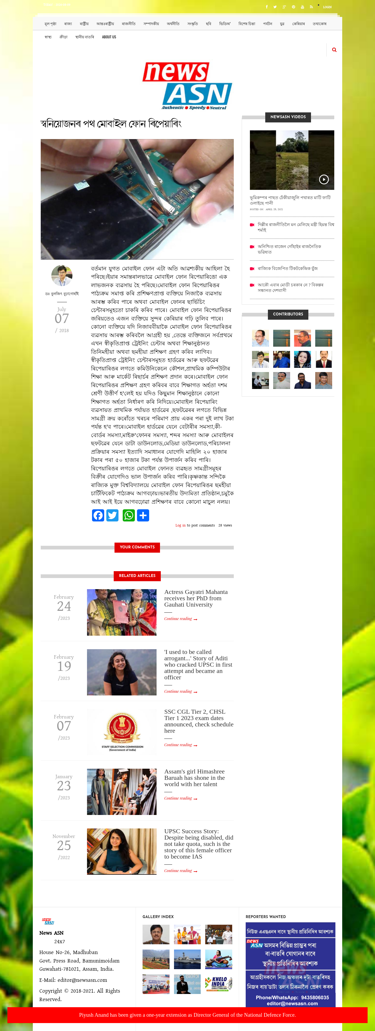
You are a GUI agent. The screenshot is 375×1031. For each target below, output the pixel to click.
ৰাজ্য (68, 23)
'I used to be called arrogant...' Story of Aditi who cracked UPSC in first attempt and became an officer (198, 664)
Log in (181, 525)
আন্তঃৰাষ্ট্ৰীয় (105, 23)
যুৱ (282, 23)
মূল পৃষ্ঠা (50, 23)
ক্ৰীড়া (63, 36)
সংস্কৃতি (192, 23)
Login (327, 7)
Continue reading (178, 618)
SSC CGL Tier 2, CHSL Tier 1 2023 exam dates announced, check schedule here (199, 721)
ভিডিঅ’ (225, 23)
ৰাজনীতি (129, 23)
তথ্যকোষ (320, 23)
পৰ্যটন (267, 23)
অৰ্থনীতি (173, 23)
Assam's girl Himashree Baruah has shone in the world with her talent (194, 777)
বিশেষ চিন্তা (247, 23)
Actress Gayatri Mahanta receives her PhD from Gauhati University (196, 598)
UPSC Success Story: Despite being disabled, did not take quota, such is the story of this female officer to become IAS (198, 844)
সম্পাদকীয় (151, 23)
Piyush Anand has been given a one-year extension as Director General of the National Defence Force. (187, 1015)
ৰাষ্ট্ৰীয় (84, 23)
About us (109, 36)
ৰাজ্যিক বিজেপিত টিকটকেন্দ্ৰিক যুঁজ (288, 268)
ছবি (208, 23)
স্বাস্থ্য (48, 36)
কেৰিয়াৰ (298, 23)
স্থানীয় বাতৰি (84, 36)
